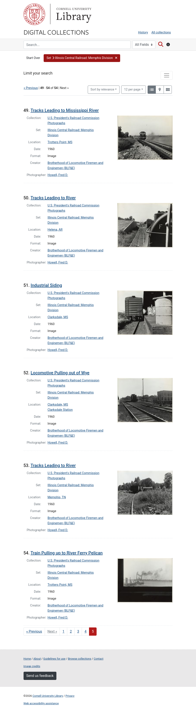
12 (132, 89)
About (37, 658)
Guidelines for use (54, 658)
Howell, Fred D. (58, 175)
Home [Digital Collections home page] (27, 658)
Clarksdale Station (60, 410)
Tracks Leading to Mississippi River (64, 110)
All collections (161, 32)
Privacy (69, 695)
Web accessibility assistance (41, 703)
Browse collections (79, 658)
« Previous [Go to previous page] (34, 631)
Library (73, 14)
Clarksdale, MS (58, 317)
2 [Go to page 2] (71, 631)
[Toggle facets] (167, 75)
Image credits (32, 666)
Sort (102, 89)
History (143, 32)
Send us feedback (40, 676)
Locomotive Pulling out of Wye (60, 372)
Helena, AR (55, 230)
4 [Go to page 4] (85, 631)
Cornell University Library (48, 695)
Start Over (33, 58)
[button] (82, 58)
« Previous (31, 88)
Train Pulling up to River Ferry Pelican (66, 553)
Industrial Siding (46, 285)
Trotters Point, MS (60, 142)
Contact (99, 658)
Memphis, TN (57, 497)
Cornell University (34, 14)
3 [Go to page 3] (78, 631)
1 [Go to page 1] (63, 631)
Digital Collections (56, 32)
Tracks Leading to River (53, 197)
